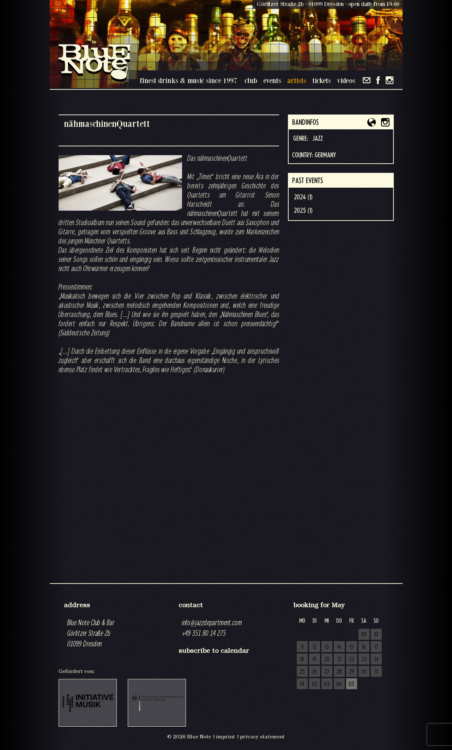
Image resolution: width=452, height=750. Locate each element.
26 (314, 672)
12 (315, 647)
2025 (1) (303, 210)
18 (302, 659)
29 (351, 672)
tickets (321, 80)
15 (351, 647)
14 (339, 647)
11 (302, 647)
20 (327, 659)
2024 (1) (303, 197)
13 (327, 647)
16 (364, 647)
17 (376, 647)
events (272, 80)
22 (351, 659)
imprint (225, 736)
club (251, 80)
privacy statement (262, 736)
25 (302, 672)
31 (376, 672)
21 (339, 659)
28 (339, 672)
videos (346, 80)
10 (376, 635)
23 (364, 659)
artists (296, 80)
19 (314, 659)
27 (326, 672)
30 (364, 672)
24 (376, 659)
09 (364, 635)
